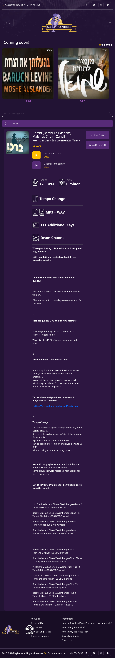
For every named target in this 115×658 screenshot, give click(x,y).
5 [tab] (109, 45)
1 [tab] (100, 45)
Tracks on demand (40, 636)
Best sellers (36, 627)
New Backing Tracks (41, 631)
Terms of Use (37, 623)
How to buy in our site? (73, 627)
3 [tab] (104, 45)
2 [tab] (102, 45)
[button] (57, 123)
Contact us (67, 640)
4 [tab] (107, 45)
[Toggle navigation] (110, 23)
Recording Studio (70, 636)
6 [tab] (111, 45)
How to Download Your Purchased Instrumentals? (87, 623)
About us (35, 618)
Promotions (67, 618)
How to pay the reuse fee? (75, 631)
